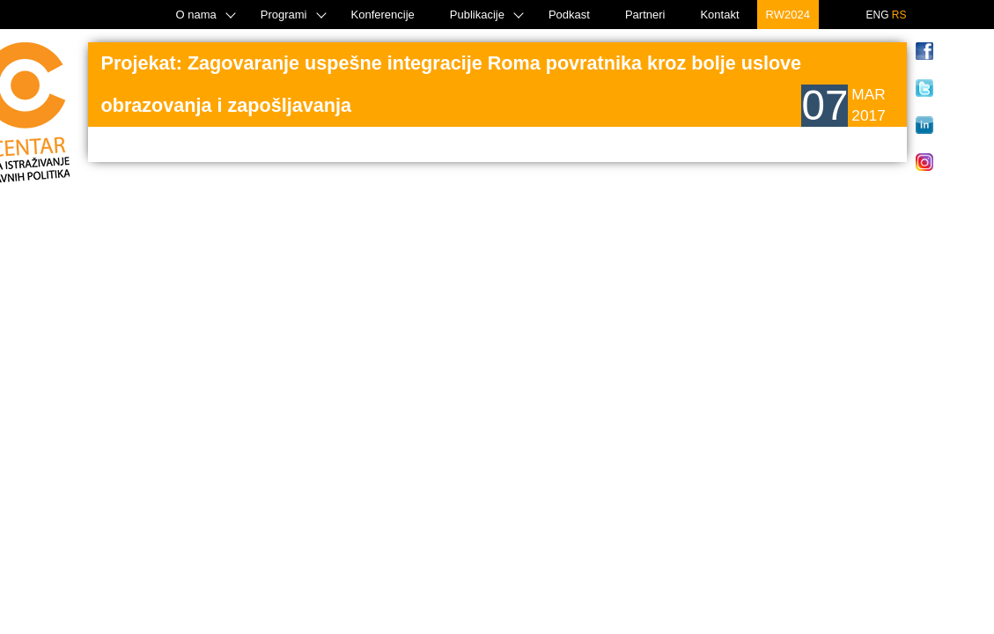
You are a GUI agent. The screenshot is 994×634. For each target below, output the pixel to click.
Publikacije (477, 14)
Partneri (645, 14)
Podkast (569, 14)
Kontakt (719, 14)
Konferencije (383, 14)
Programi (284, 14)
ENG (876, 15)
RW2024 (788, 14)
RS (899, 15)
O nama (196, 14)
